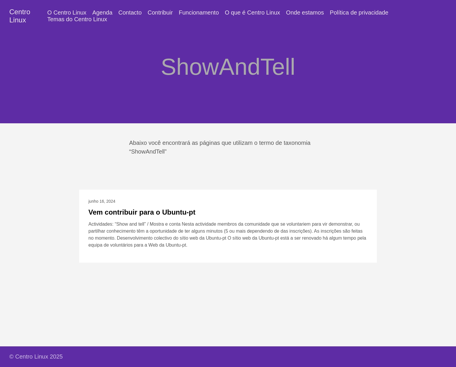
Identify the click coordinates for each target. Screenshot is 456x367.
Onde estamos (305, 12)
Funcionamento (199, 12)
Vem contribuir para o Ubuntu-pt (141, 212)
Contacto (130, 12)
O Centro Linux (67, 12)
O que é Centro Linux (252, 12)
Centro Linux (19, 16)
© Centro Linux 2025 (36, 356)
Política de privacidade (359, 12)
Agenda (102, 12)
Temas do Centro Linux (77, 19)
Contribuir (160, 12)
